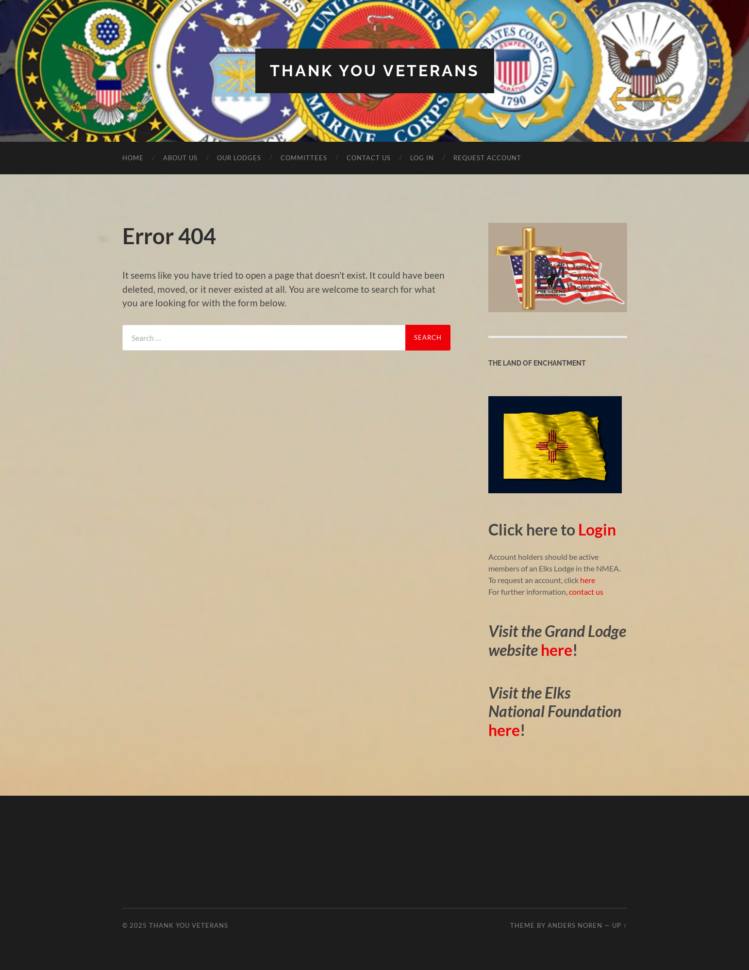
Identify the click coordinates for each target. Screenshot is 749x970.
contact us (586, 591)
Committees (304, 158)
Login (597, 529)
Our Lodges (239, 158)
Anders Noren (575, 925)
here (587, 580)
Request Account (487, 158)
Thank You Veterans (375, 71)
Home (133, 158)
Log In (422, 158)
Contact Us (369, 158)
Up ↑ (619, 925)
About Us (180, 158)
